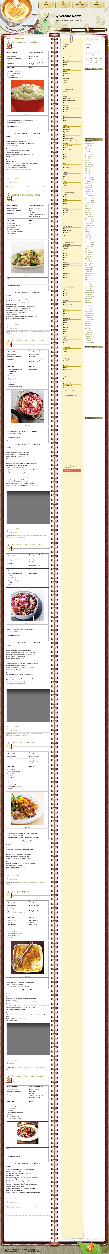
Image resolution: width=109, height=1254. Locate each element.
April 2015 (88, 283)
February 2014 (89, 309)
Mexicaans (66, 273)
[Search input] (73, 470)
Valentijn (65, 80)
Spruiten (65, 170)
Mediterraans (66, 271)
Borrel (64, 291)
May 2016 (87, 260)
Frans (64, 257)
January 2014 (88, 311)
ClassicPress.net (67, 385)
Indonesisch (66, 264)
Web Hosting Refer (68, 387)
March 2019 (88, 214)
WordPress (35, 1249)
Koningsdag (66, 69)
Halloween (66, 62)
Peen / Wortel (67, 149)
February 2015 (89, 286)
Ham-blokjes (66, 129)
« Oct (88, 64)
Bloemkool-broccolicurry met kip (26, 195)
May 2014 (87, 304)
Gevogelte (66, 127)
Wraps (65, 183)
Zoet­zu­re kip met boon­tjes (23, 743)
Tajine (64, 235)
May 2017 (87, 250)
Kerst (64, 67)
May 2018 (87, 233)
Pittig (64, 331)
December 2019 (89, 199)
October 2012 (88, 340)
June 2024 (88, 157)
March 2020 (88, 193)
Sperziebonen (67, 167)
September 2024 (89, 155)
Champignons (67, 114)
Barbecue (65, 228)
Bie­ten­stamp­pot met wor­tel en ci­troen (28, 341)
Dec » (98, 64)
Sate (64, 163)
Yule (64, 82)
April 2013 (88, 329)
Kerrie (64, 134)
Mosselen (65, 143)
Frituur (65, 199)
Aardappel (66, 91)
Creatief (65, 360)
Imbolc (65, 64)
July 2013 (87, 323)
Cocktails (65, 300)
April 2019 (88, 212)
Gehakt (65, 125)
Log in (65, 379)
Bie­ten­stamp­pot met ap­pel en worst (27, 1076)
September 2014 (89, 296)
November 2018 (89, 222)
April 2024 (88, 160)
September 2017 (89, 246)
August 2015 (88, 275)
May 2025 (87, 149)
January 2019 (88, 218)
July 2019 (87, 206)
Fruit (64, 120)
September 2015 (89, 273)
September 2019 (89, 202)
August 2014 (88, 298)
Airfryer (65, 194)
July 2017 (87, 248)
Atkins (65, 46)
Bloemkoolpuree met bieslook (25, 42)
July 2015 (87, 277)
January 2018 (88, 241)
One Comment (12, 1069)
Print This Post (13, 182)
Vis (13, 537)
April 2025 (88, 151)
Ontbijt (65, 329)
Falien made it (67, 363)
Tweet (7, 178)
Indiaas (65, 262)
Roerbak (65, 210)
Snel (64, 342)
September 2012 (89, 342)
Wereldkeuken (67, 280)
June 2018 (88, 231)
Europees (65, 255)
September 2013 (89, 319)
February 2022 (89, 185)
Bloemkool (15, 331)
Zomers (65, 351)
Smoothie (65, 340)
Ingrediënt (66, 132)
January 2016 (88, 266)
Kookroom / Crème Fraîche (70, 140)
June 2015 (88, 279)
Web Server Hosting (68, 390)
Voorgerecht (66, 349)
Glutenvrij (65, 311)
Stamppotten (9, 537)
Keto (64, 49)
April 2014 (88, 306)
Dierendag (66, 60)
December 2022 (89, 179)
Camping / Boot (67, 298)
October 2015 (88, 271)
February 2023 (89, 178)
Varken (65, 174)
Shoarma (65, 165)
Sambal (65, 161)
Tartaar (65, 172)
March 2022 (88, 183)
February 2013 (89, 332)
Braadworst (66, 107)
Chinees (65, 251)
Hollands (65, 260)
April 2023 (88, 174)
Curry (64, 116)
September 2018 (89, 225)
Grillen (65, 201)
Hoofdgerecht (67, 316)
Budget (15, 882)
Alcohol (65, 96)
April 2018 (88, 235)
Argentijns (66, 246)
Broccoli (65, 109)
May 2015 (87, 281)
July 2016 (87, 258)
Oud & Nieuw (66, 73)
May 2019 (87, 210)
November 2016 (89, 254)
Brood (64, 111)
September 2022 (89, 181)
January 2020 (88, 197)
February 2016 (89, 264)
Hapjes (65, 313)
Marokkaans (66, 268)
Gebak (65, 307)
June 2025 (88, 147)
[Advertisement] (72, 429)
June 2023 (88, 170)
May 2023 (87, 172)
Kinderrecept (66, 318)
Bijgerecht (15, 186)
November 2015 (89, 269)
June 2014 (88, 302)
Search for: (88, 44)
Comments (67, 383)
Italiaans (65, 266)
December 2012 (89, 336)
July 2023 (87, 168)
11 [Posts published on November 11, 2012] (101, 57)
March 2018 (88, 237)
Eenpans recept (67, 304)
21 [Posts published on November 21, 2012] (91, 60)
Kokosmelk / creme (68, 138)
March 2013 (88, 330)
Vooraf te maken (67, 369)
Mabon (65, 71)
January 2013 (88, 334)
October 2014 (88, 294)
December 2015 (89, 267)
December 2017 (89, 242)
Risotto (65, 158)
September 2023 (89, 166)
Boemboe (65, 105)
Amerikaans (66, 244)
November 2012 (89, 338)
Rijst (64, 156)
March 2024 (88, 162)
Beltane (65, 58)
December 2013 (89, 313)
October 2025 (88, 145)
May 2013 (87, 327)
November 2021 (89, 191)
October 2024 (88, 153)
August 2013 (88, 321)
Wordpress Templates (11, 1251)
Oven (64, 206)
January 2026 (88, 141)
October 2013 (88, 317)
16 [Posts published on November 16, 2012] (96, 58)
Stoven (65, 212)
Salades (65, 333)
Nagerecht (66, 327)
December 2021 (89, 189)
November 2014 (89, 292)
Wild (64, 181)
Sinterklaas (66, 78)
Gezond (65, 309)
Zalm (64, 185)
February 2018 (89, 239)
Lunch (65, 322)
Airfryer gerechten (68, 226)
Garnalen (65, 123)
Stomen (63, 4)
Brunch (65, 293)
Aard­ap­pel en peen (20, 891)
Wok (64, 214)
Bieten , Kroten (16, 535)
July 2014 (87, 300)
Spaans (65, 277)
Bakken (65, 197)
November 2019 (89, 200)
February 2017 (89, 252)
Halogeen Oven (79, 4)
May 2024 (87, 158)
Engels (65, 253)
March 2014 (88, 308)
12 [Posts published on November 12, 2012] (86, 58)
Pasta (64, 147)
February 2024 (89, 164)
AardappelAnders (68, 94)
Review (65, 367)
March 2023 (88, 176)
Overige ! (96, 4)
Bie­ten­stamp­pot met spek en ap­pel (27, 544)
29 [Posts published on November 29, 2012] (93, 62)
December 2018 (89, 220)
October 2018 (88, 223)
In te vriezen (66, 365)
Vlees (14, 735)
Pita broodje (66, 152)
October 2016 (88, 256)
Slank (64, 338)
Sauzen (65, 336)
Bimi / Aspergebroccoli (69, 100)
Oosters (65, 275)
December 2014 (89, 290)
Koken (65, 203)
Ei (63, 118)
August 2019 (88, 204)
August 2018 (88, 227)
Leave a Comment (16, 1207)
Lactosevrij (66, 320)
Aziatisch (65, 248)
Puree (64, 154)
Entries (66, 381)
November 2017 (89, 244)
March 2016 (88, 262)
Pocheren (65, 208)
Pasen (65, 75)
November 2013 (89, 315)
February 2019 (89, 216)
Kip (64, 136)
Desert (65, 302)
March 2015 (88, 285)
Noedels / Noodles (68, 145)
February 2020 (89, 195)
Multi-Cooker (66, 232)
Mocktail (65, 325)
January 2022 (88, 187)
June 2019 (88, 208)
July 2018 (87, 229)
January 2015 (88, 288)
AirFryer (46, 4)
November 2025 (89, 143)
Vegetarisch (66, 347)
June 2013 (88, 325)
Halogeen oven (67, 230)
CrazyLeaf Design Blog (34, 1251)
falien (13, 47)
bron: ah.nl (27, 114)
